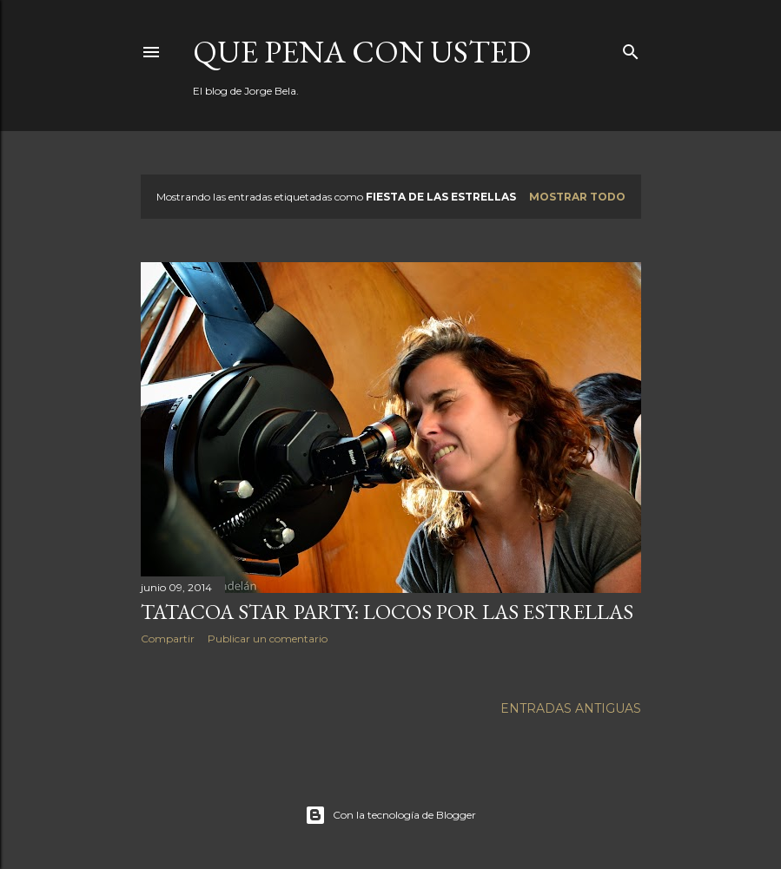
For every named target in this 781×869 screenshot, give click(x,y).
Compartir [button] (168, 638)
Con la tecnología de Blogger (390, 815)
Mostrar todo (577, 196)
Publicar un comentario (268, 638)
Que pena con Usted (362, 51)
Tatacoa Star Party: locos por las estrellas (387, 611)
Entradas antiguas (570, 708)
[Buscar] (630, 48)
